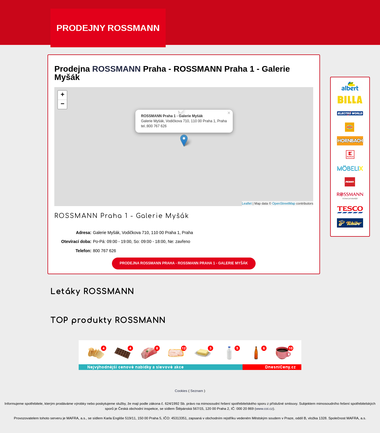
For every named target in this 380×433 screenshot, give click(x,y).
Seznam (196, 391)
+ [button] (62, 95)
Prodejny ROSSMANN (108, 28)
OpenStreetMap (283, 203)
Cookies (181, 391)
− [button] (62, 104)
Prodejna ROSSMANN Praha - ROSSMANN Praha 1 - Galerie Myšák (184, 263)
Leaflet (247, 203)
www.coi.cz (264, 408)
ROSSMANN (116, 68)
